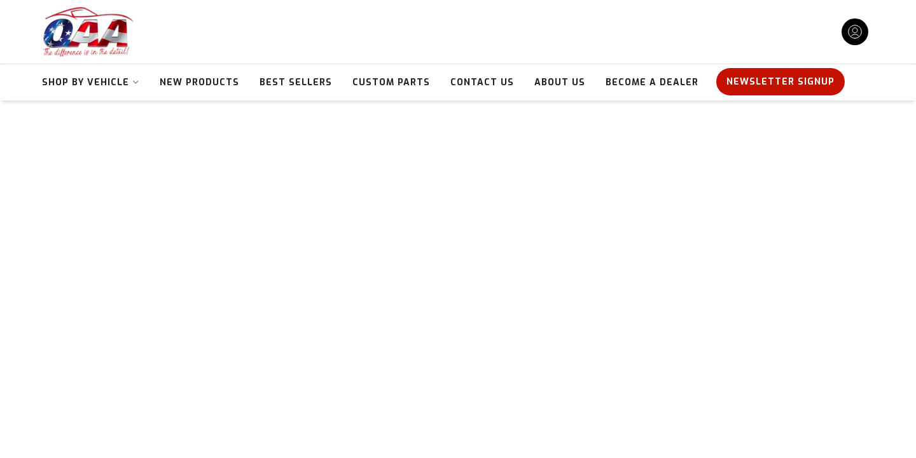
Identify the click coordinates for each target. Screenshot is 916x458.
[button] (90, 82)
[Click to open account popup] (855, 31)
